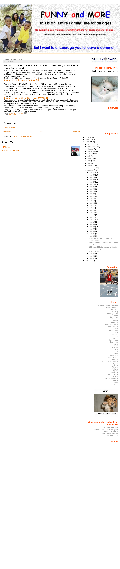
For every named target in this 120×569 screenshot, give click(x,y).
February (91, 168)
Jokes (116, 346)
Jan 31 (92, 173)
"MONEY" (114, 309)
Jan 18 (92, 203)
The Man (7, 147)
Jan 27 (92, 182)
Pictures (115, 367)
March (90, 165)
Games (115, 336)
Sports (115, 371)
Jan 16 (92, 208)
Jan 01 (92, 258)
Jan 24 (92, 189)
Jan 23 (92, 191)
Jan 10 (92, 222)
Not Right (114, 359)
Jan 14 (92, 213)
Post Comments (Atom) (23, 136)
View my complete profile (11, 150)
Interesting (114, 342)
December (91, 144)
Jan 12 (92, 217)
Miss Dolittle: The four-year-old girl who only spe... (102, 239)
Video (116, 382)
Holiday (115, 338)
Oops (116, 365)
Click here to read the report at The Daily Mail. (21, 80)
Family (115, 321)
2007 (87, 261)
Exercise (115, 319)
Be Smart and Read (110, 428)
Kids (116, 350)
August (90, 154)
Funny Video (113, 330)
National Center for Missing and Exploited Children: (106, 431)
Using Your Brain (111, 378)
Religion (115, 369)
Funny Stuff (113, 328)
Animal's (115, 315)
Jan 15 (92, 210)
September (91, 151)
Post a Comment (9, 128)
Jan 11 (92, 220)
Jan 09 (92, 224)
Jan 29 (92, 177)
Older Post (76, 132)
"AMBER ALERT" (111, 307)
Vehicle (115, 380)
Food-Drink (114, 323)
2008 (87, 142)
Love (116, 352)
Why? (116, 384)
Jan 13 (92, 215)
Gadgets (115, 334)
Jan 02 (92, 256)
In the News (12, 114)
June (89, 158)
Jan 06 (92, 231)
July (89, 156)
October (90, 149)
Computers (114, 317)
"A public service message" (108, 305)
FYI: (116, 332)
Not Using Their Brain (110, 361)
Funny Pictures (112, 327)
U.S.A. (115, 377)
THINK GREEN (112, 375)
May (89, 161)
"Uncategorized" (112, 313)
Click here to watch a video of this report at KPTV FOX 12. (26, 98)
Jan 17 (92, 205)
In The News (94, 251)
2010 (87, 137)
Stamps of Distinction (110, 433)
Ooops (115, 363)
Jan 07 (92, 229)
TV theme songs (112, 435)
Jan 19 (92, 201)
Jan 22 (92, 194)
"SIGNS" (115, 311)
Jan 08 (92, 227)
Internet (115, 344)
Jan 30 (92, 175)
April (89, 163)
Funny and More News (109, 325)
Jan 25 (92, 187)
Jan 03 (92, 254)
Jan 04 (92, 236)
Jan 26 (92, 184)
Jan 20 (92, 198)
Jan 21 (92, 196)
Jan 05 (92, 234)
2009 (87, 140)
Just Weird (114, 348)
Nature (115, 353)
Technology (114, 373)
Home (41, 132)
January (90, 170)
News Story (113, 355)
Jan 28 (92, 180)
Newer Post (6, 132)
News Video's (113, 357)
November (91, 147)
